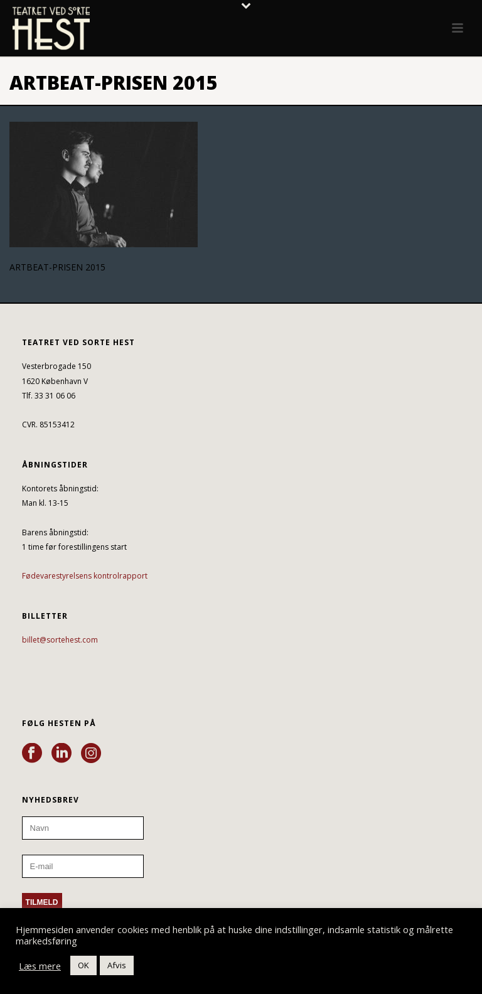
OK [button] (83, 965)
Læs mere (40, 965)
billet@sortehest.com (60, 639)
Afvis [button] (116, 965)
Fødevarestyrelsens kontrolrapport (84, 575)
